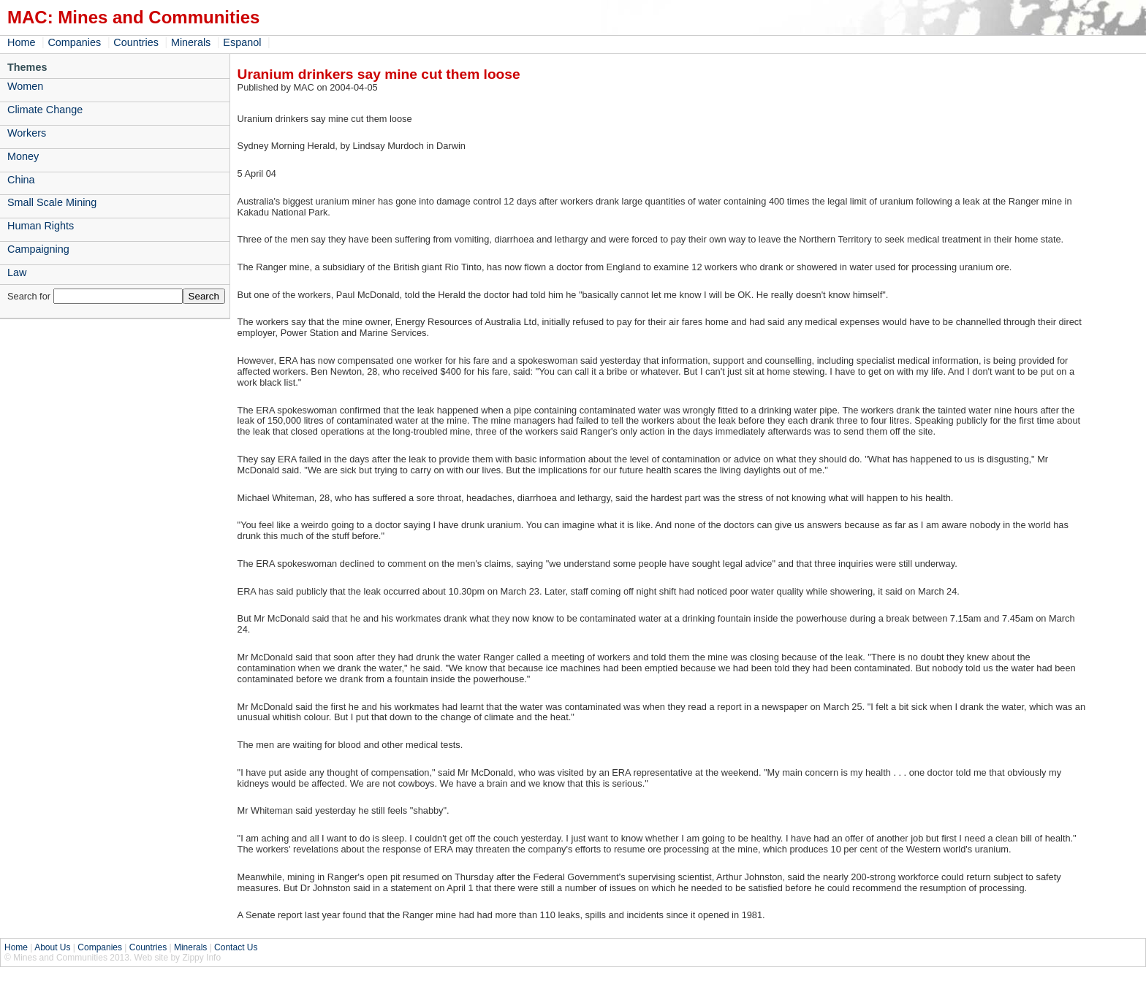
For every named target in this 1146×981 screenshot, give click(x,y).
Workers (26, 133)
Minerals (190, 42)
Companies (74, 42)
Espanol (242, 42)
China (21, 180)
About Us (52, 947)
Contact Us (235, 947)
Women (25, 86)
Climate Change (45, 109)
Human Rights (40, 226)
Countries (136, 42)
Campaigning (38, 249)
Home (21, 42)
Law (16, 272)
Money (23, 156)
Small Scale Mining (51, 202)
